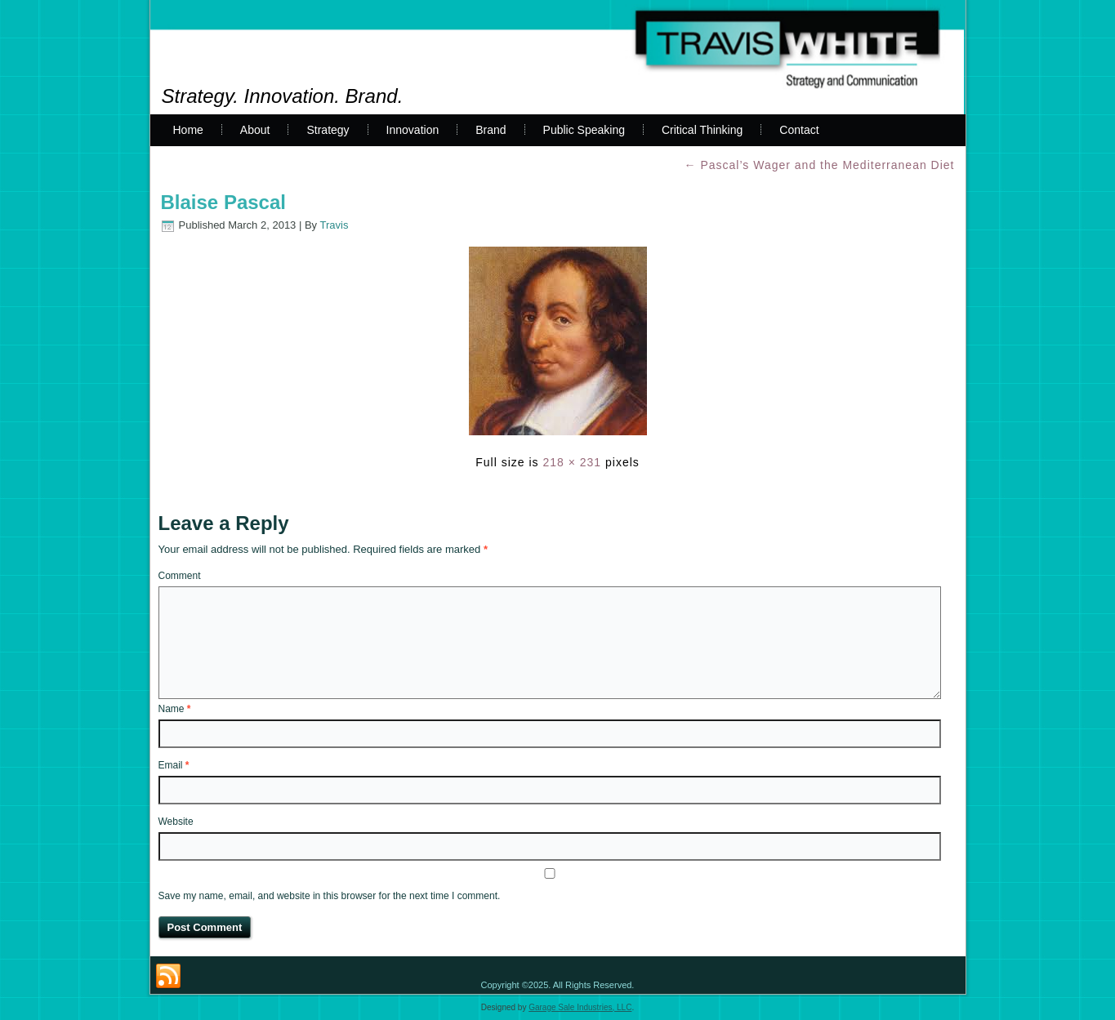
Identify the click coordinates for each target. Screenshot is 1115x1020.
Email (174, 765)
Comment (179, 575)
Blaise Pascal (223, 202)
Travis (334, 225)
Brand (490, 129)
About (255, 129)
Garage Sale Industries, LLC (580, 1007)
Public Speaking (584, 129)
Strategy (327, 129)
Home (188, 129)
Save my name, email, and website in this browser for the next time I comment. (329, 896)
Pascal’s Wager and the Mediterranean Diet (820, 164)
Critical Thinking (702, 129)
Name (174, 709)
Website (176, 821)
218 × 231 (571, 462)
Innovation (412, 129)
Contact (798, 129)
